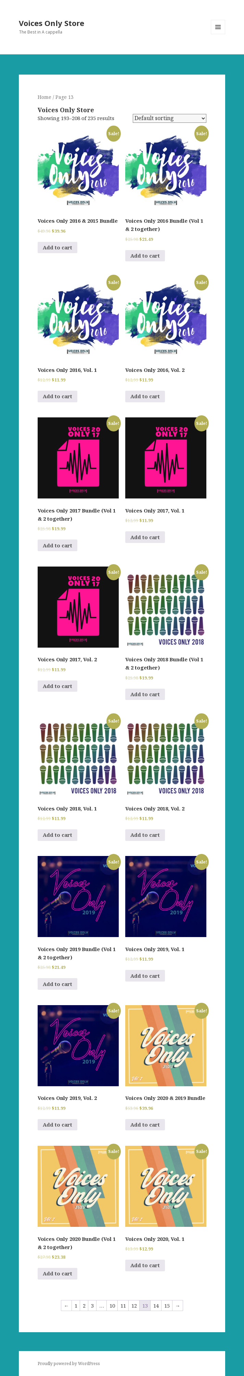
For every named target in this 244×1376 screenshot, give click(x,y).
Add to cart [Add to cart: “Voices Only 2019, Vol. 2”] (57, 1124)
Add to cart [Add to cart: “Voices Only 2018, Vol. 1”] (57, 834)
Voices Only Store (51, 23)
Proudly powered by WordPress (69, 1363)
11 (123, 1305)
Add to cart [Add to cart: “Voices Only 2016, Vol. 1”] (57, 396)
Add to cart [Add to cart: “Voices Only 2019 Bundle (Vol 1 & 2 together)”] (57, 984)
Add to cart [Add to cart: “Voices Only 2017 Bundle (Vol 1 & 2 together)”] (57, 545)
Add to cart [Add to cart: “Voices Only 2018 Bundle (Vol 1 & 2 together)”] (145, 694)
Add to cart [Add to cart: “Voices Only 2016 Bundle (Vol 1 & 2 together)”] (145, 255)
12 (134, 1305)
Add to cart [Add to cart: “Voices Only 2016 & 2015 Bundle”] (57, 247)
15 (167, 1305)
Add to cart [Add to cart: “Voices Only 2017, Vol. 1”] (145, 537)
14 (156, 1305)
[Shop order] (169, 118)
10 (112, 1305)
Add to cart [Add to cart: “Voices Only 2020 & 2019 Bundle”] (145, 1124)
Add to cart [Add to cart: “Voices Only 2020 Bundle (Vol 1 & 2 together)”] (57, 1273)
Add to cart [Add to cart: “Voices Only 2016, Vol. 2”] (145, 396)
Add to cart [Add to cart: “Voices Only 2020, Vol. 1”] (145, 1265)
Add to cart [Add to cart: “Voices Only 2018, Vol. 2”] (145, 834)
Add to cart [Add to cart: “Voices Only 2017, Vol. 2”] (57, 686)
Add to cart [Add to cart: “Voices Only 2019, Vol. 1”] (145, 975)
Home (44, 97)
